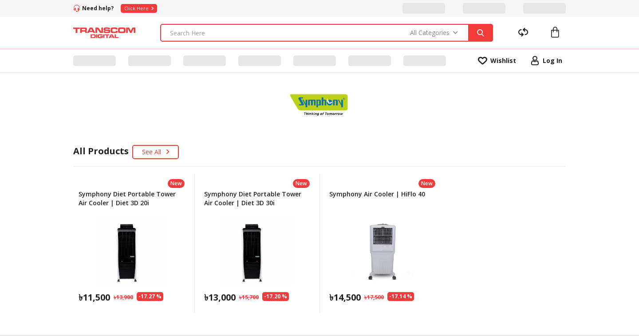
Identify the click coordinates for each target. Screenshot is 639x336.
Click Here (139, 8)
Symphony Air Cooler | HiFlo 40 (377, 194)
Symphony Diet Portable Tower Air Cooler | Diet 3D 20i (127, 198)
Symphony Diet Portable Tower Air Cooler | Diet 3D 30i (252, 198)
